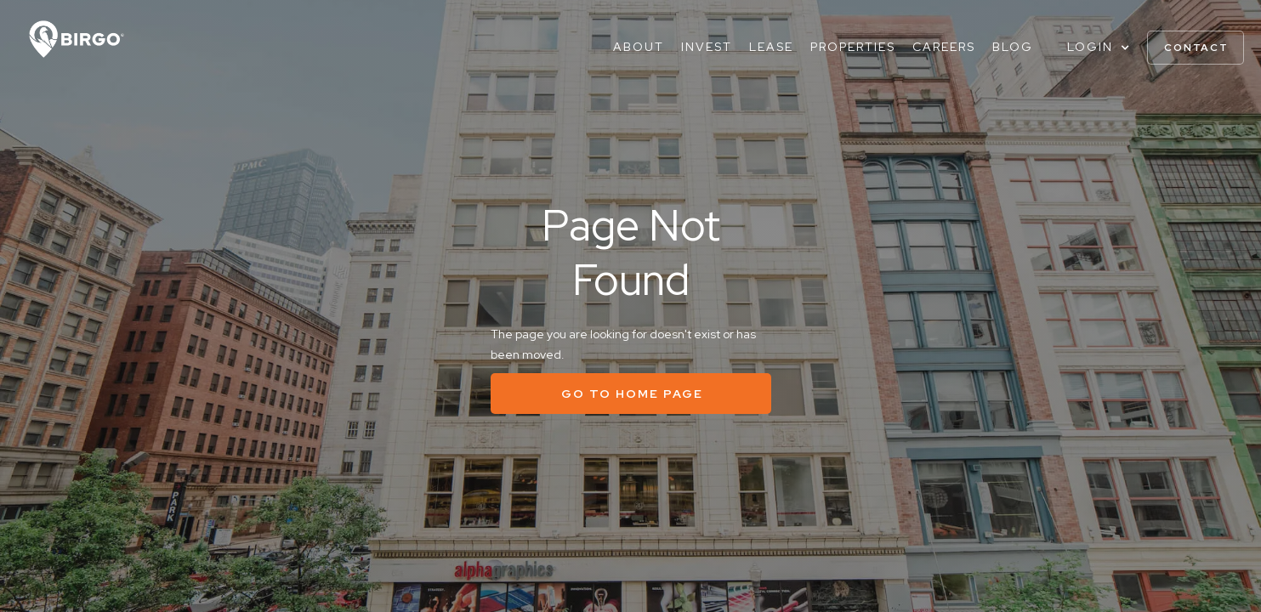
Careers (943, 46)
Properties (852, 46)
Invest (706, 46)
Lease (771, 46)
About (638, 46)
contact (1196, 47)
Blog (1012, 46)
